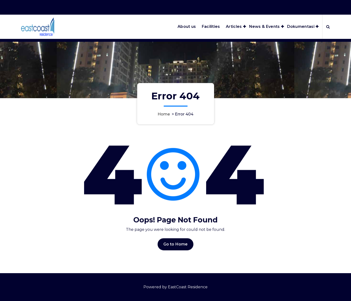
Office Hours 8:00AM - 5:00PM (269, 6)
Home (164, 114)
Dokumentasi (300, 26)
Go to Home (175, 251)
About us (187, 26)
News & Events (264, 26)
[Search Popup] (328, 26)
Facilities (211, 26)
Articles (234, 26)
